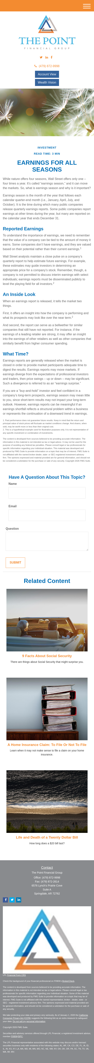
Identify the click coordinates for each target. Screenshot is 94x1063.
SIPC (20, 1036)
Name (13, 483)
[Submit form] (15, 562)
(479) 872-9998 (46, 66)
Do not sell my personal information (29, 1021)
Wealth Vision (47, 82)
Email (13, 506)
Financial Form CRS (16, 975)
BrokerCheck (68, 981)
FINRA (14, 1036)
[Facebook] (51, 57)
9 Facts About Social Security (47, 656)
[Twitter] (41, 57)
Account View (47, 74)
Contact (47, 868)
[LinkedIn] (46, 57)
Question (12, 528)
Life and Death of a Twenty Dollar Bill (47, 837)
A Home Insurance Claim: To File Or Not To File (47, 745)
